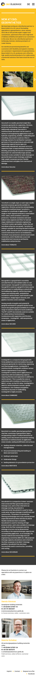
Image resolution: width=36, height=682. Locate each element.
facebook (31, 674)
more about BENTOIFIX (9, 466)
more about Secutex (8, 167)
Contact (17, 671)
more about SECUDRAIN (9, 552)
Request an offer (29, 671)
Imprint (9, 671)
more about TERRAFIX (8, 245)
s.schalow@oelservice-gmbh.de (12, 652)
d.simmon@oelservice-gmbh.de (12, 611)
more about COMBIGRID (9, 395)
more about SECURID (8, 324)
